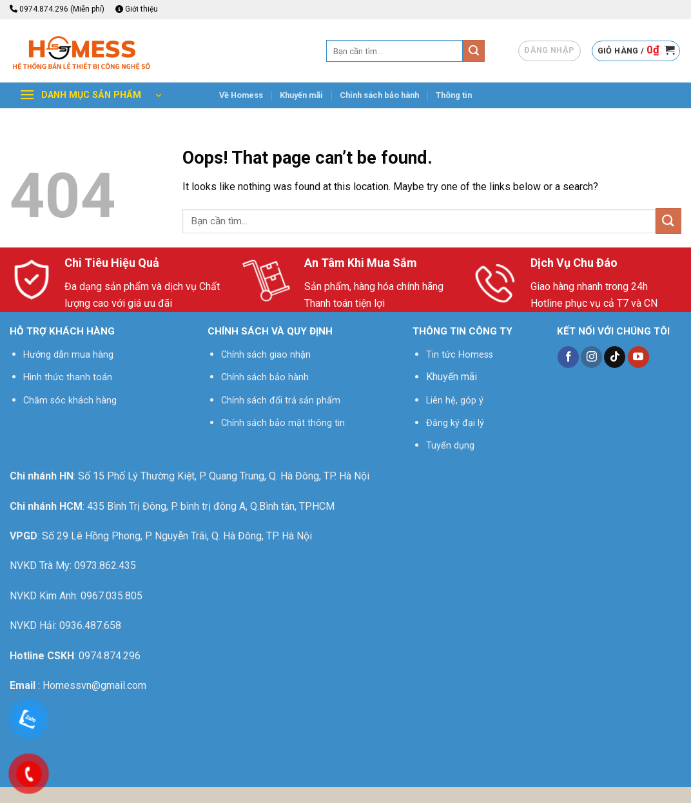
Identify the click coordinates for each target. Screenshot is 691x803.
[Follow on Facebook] (568, 357)
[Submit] (474, 51)
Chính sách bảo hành (379, 95)
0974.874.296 (110, 656)
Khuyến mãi (301, 95)
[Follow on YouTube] (638, 357)
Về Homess (241, 95)
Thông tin (454, 95)
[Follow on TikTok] (614, 357)
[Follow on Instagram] (591, 357)
